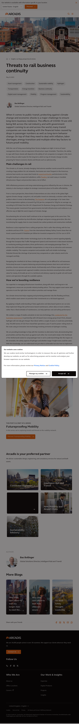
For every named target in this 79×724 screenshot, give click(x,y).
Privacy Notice (39, 365)
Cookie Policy (54, 365)
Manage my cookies (36, 373)
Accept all (62, 373)
